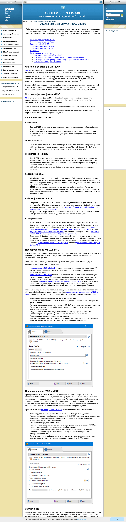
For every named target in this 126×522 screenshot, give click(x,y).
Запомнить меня (113, 18)
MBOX (27, 70)
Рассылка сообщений (10, 45)
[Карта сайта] (11, 2)
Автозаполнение (9, 63)
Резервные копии (9, 48)
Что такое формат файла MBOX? (42, 40)
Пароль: (109, 13)
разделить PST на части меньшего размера (47, 231)
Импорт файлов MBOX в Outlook (42, 268)
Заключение (34, 51)
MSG (27, 98)
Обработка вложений (11, 52)
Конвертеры (7, 37)
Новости (8, 11)
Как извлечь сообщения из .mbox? (47, 62)
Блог (6, 13)
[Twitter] (10, 115)
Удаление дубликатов (11, 34)
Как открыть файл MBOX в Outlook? (48, 55)
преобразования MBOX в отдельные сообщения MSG (60, 281)
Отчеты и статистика (10, 70)
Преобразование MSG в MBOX (42, 48)
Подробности (81, 519)
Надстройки (9, 9)
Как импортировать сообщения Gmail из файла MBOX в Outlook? (59, 57)
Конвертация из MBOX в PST (41, 275)
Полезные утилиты (10, 74)
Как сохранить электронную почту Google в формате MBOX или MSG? (61, 59)
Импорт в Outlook (9, 30)
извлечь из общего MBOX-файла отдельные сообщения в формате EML (64, 232)
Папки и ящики (8, 59)
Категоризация (8, 66)
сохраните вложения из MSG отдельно (53, 243)
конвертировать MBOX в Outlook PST (76, 229)
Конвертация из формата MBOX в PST (44, 209)
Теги (6, 20)
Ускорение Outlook (10, 55)
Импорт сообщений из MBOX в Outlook (79, 207)
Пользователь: (111, 9)
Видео (7, 17)
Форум (7, 15)
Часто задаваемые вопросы (41, 53)
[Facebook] (10, 106)
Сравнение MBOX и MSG (39, 44)
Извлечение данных (10, 77)
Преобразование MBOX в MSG (42, 46)
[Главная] (7, 2)
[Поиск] (63, 2)
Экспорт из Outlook (10, 41)
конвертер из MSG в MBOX (51, 410)
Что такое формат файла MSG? (42, 42)
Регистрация (110, 19)
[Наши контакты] (15, 2)
